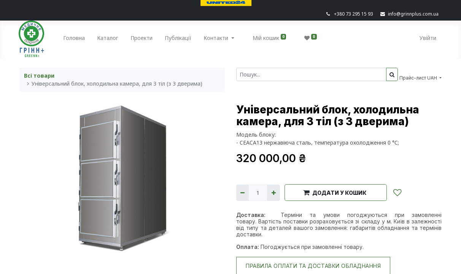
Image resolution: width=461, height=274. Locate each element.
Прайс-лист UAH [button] (418, 78)
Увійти (427, 37)
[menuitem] (75, 39)
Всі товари (39, 75)
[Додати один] (273, 193)
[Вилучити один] (242, 193)
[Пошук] (392, 74)
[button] (336, 192)
